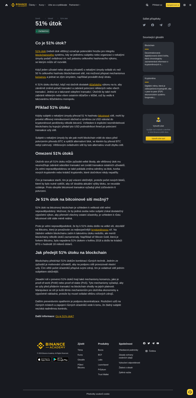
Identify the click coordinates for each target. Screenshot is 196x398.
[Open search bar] (146, 5)
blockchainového (44, 54)
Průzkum (102, 370)
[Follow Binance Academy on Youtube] (157, 343)
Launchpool (103, 365)
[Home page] (19, 5)
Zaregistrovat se (173, 5)
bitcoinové (103, 115)
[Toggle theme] (190, 4)
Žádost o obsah (126, 368)
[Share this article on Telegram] (160, 24)
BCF (100, 355)
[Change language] (185, 5)
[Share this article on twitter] (144, 24)
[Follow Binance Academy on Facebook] (144, 343)
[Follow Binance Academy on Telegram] (153, 343)
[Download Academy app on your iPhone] (44, 360)
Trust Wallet (103, 374)
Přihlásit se (157, 5)
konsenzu (40, 77)
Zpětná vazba (125, 372)
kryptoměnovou (99, 229)
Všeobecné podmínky (128, 350)
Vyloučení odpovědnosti (129, 363)
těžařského (95, 84)
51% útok (40, 51)
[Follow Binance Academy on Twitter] (149, 343)
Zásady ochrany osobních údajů (126, 356)
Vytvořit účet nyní (158, 138)
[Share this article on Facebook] (152, 24)
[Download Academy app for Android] (60, 360)
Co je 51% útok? (65, 316)
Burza (100, 350)
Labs (100, 360)
